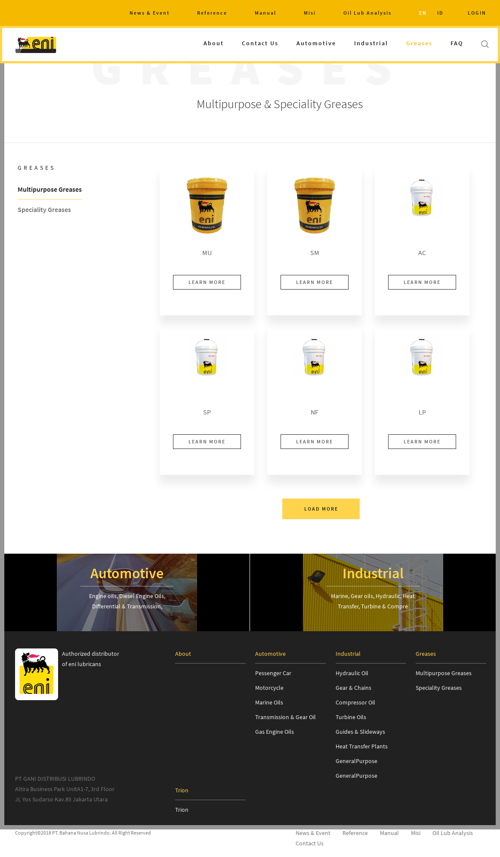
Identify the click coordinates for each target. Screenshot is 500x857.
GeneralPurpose (356, 761)
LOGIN (477, 12)
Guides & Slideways (360, 731)
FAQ (457, 43)
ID (440, 12)
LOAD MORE (321, 508)
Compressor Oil (355, 702)
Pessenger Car (273, 673)
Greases (419, 43)
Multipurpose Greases (50, 189)
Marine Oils (269, 702)
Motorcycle (269, 688)
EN (423, 12)
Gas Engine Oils (274, 731)
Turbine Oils (351, 717)
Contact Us (260, 43)
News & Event (150, 12)
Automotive (316, 43)
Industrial (371, 43)
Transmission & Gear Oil (285, 717)
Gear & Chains (353, 688)
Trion (181, 809)
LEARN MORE (206, 282)
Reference (212, 12)
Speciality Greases (44, 210)
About (214, 43)
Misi (310, 12)
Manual (265, 12)
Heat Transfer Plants (362, 746)
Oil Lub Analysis (367, 12)
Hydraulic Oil (352, 673)
